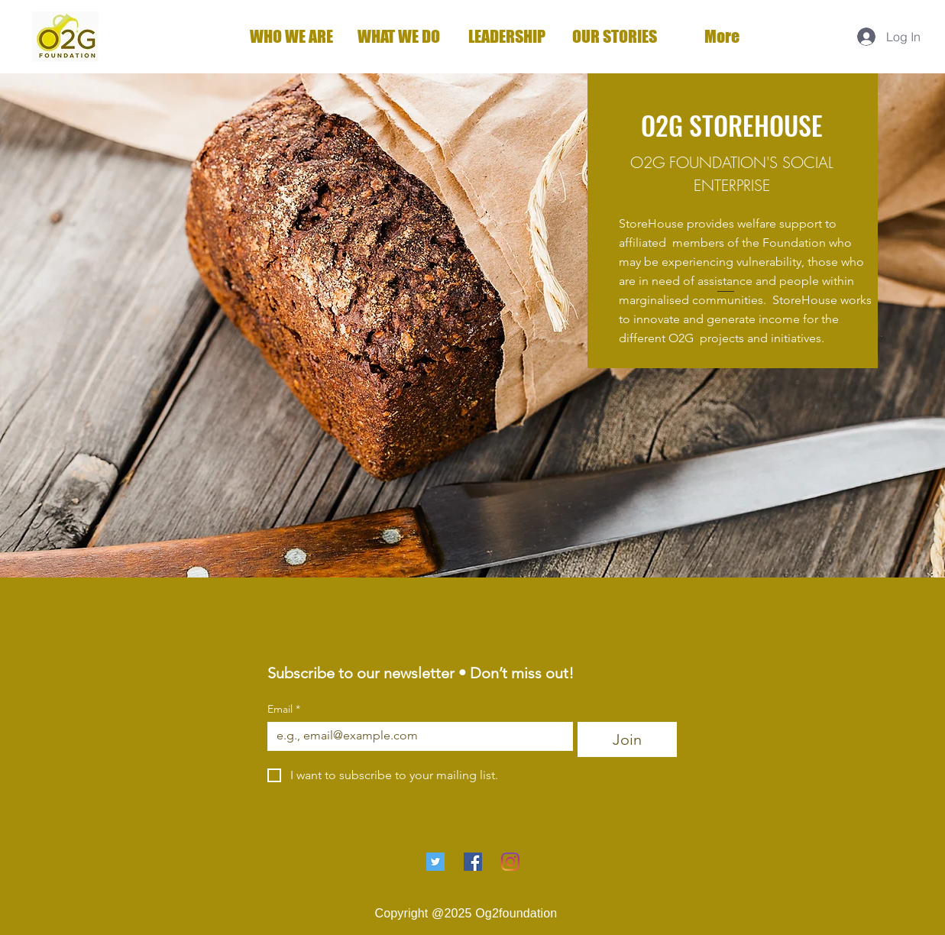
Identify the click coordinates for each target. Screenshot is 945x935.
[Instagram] (510, 861)
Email (283, 709)
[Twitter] (435, 861)
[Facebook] (473, 861)
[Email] (416, 735)
